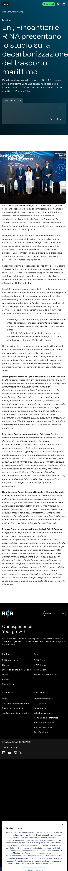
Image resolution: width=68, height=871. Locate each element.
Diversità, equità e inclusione (16, 670)
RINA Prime (39, 660)
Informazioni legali (43, 698)
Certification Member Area (15, 703)
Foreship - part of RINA (45, 674)
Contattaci (49, 4)
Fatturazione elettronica (46, 718)
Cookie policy (47, 869)
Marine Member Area (12, 708)
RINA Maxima (40, 670)
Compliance (40, 703)
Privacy (14, 747)
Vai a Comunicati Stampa (13, 12)
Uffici (4, 698)
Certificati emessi (43, 732)
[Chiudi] (62, 830)
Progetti (6, 679)
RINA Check (40, 665)
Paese (55, 613)
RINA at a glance (10, 660)
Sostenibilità (8, 684)
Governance (40, 708)
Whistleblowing (42, 713)
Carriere (6, 665)
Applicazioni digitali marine (15, 713)
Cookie (5, 747)
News (5, 674)
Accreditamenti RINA (44, 722)
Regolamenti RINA (43, 727)
